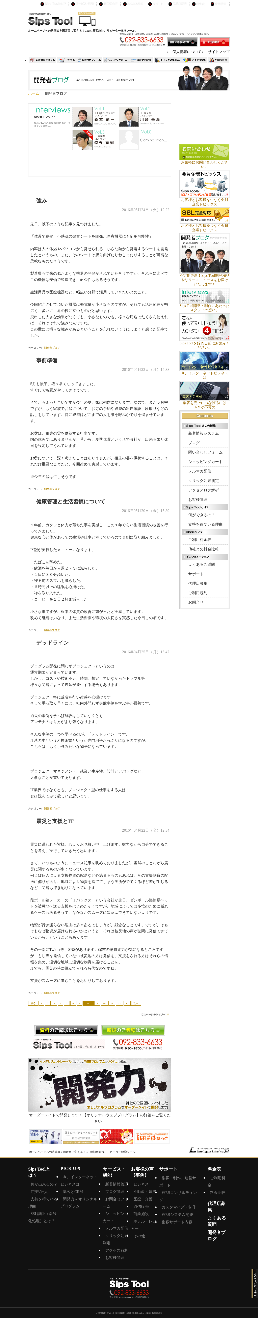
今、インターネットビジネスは (204, 375)
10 (104, 1003)
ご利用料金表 (199, 540)
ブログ (194, 443)
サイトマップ (219, 52)
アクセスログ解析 (203, 490)
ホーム (33, 93)
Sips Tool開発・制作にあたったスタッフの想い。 (205, 308)
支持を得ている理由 (205, 524)
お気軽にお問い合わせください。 (204, 164)
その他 (139, 1236)
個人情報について (187, 52)
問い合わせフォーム (205, 452)
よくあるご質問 (201, 564)
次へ (136, 1003)
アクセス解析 (116, 1250)
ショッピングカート (205, 462)
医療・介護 (143, 1199)
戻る (33, 1003)
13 (127, 1003)
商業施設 (141, 1214)
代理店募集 (197, 583)
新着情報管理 (116, 1184)
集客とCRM (73, 1192)
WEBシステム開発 (177, 1214)
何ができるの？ (201, 515)
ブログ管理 (114, 1192)
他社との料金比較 (203, 549)
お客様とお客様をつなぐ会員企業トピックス (204, 202)
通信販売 (141, 1206)
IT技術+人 (39, 1192)
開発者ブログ (52, 347)
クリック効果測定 (203, 481)
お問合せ (196, 602)
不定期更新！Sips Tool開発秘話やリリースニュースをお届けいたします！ (205, 280)
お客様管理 (197, 499)
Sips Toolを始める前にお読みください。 (205, 345)
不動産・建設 (144, 1192)
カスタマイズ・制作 (179, 1207)
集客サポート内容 (177, 1222)
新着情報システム (203, 433)
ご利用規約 (197, 593)
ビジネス (141, 1184)
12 (119, 1003)
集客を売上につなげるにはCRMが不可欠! (204, 405)
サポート (196, 574)
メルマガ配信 (199, 471)
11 (112, 1003)
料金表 (214, 1169)
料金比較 (217, 1193)
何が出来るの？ (44, 1184)
